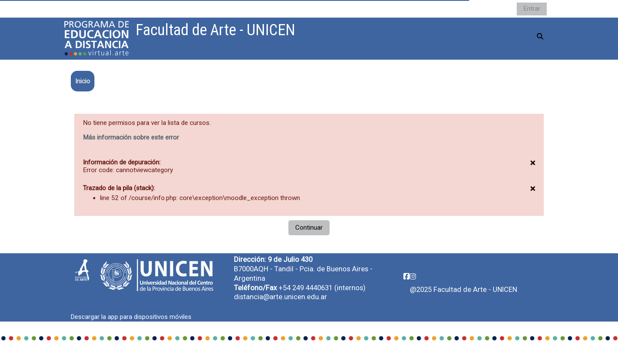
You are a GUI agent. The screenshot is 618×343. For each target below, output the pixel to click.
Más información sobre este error (131, 137)
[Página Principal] (96, 38)
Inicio (82, 81)
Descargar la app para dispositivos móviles (131, 317)
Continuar (309, 227)
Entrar (531, 8)
